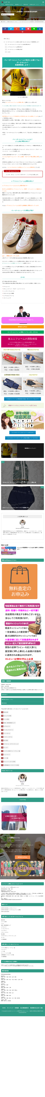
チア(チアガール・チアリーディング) (8, 935)
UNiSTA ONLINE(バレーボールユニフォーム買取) (11, 909)
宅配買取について (18, 4)
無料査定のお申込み (9, 4)
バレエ (2, 923)
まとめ (7, 52)
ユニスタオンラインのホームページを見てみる (22, 432)
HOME (2, 4)
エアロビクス (3, 927)
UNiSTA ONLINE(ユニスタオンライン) (8, 908)
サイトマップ (10, 1007)
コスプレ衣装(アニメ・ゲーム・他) (8, 947)
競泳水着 (3, 919)
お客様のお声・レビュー (34, 4)
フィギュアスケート (5, 928)
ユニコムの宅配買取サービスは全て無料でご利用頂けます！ (30, 548)
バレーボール (3, 930)
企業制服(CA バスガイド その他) (7, 954)
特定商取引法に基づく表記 (36, 1007)
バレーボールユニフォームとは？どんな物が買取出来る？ (18, 44)
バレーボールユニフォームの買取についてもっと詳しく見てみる (22, 332)
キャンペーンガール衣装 (6, 953)
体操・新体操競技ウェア (6, 925)
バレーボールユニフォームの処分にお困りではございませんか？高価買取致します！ (21, 42)
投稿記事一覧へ (22, 794)
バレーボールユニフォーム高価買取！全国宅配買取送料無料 (31, 21)
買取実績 (5, 703)
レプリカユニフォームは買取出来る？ (14, 47)
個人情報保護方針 (24, 1007)
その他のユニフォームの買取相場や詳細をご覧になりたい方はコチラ (22, 399)
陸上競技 (3, 934)
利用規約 (17, 1007)
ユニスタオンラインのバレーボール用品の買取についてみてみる (22, 438)
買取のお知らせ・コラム (8, 14)
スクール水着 (3, 921)
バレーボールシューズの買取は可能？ (14, 49)
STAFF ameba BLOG (5, 911)
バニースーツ (3, 949)
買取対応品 (26, 4)
